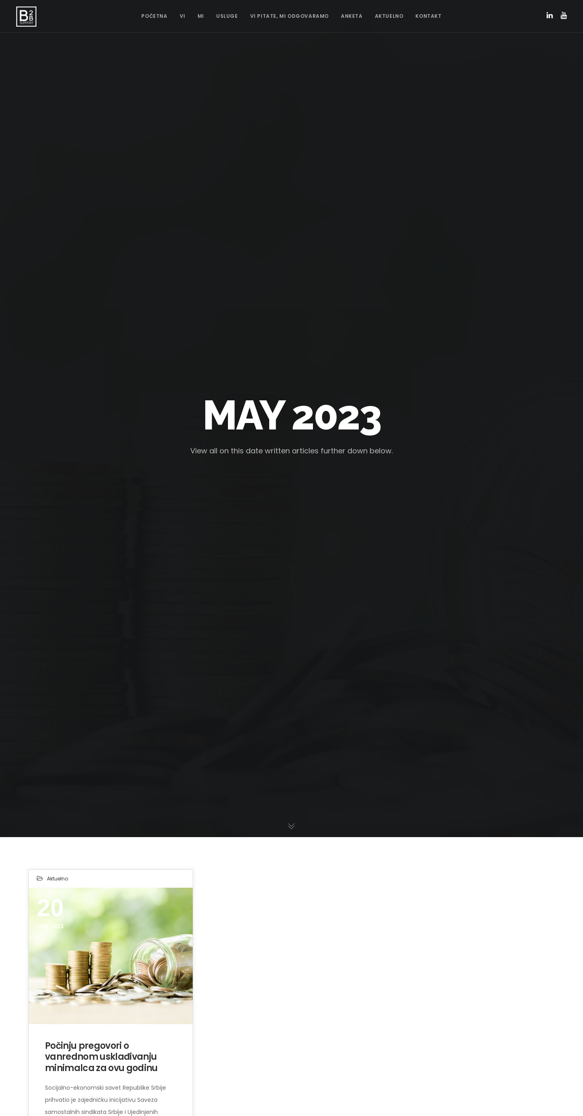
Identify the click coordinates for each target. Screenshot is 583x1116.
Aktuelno (57, 878)
